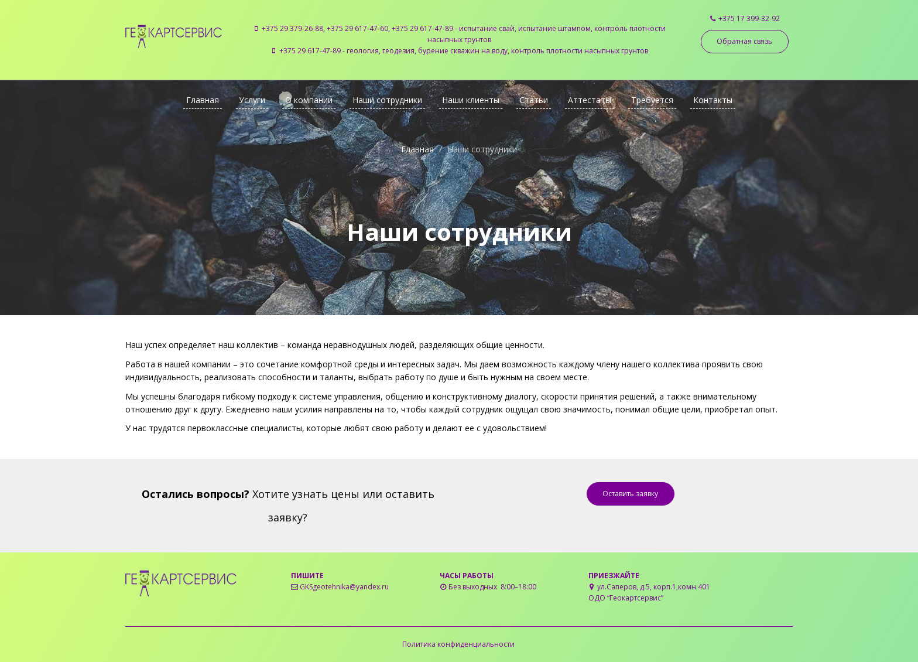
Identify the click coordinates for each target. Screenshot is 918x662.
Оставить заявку (630, 494)
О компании (309, 99)
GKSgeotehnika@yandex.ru (344, 587)
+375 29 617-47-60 (357, 28)
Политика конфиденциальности (458, 644)
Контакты (712, 99)
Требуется (652, 99)
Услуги (252, 99)
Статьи (533, 99)
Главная (202, 99)
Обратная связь (744, 41)
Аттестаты (589, 99)
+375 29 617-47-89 (422, 28)
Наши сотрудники (387, 99)
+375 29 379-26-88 (292, 28)
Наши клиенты (470, 99)
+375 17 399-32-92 (749, 18)
